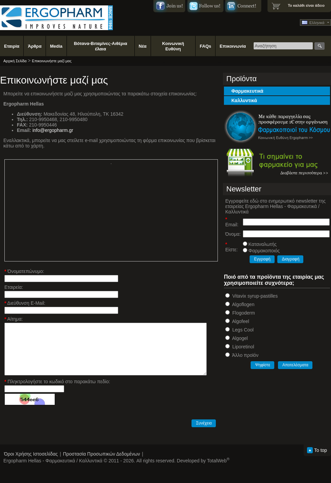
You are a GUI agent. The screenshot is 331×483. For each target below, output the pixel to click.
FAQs (205, 46)
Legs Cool (243, 329)
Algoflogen (243, 304)
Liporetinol (243, 346)
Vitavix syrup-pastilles (255, 296)
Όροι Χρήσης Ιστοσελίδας (31, 454)
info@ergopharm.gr (52, 130)
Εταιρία (11, 46)
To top (320, 450)
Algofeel (240, 321)
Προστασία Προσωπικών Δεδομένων (101, 454)
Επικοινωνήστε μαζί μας (52, 61)
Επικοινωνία (233, 46)
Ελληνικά (313, 23)
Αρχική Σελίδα (15, 61)
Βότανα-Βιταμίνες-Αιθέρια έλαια (100, 46)
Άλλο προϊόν (245, 355)
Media (56, 46)
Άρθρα (35, 46)
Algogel (240, 338)
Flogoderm (243, 313)
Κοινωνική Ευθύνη (173, 46)
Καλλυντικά (244, 100)
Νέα (143, 46)
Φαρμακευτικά (247, 91)
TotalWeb (218, 460)
